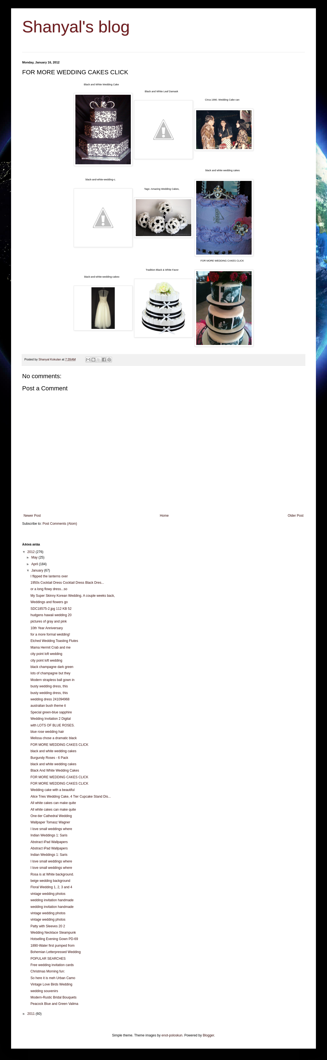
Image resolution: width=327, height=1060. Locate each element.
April (35, 564)
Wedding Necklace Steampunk (53, 932)
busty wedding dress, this (49, 686)
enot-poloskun (172, 1035)
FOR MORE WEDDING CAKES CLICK (59, 745)
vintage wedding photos (47, 894)
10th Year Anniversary (46, 628)
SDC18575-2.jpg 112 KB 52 (50, 609)
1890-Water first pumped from (52, 946)
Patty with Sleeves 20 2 (47, 926)
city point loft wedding (46, 654)
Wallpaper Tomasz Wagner (50, 822)
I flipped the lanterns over (49, 576)
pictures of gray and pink (48, 621)
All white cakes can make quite (53, 803)
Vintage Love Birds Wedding (51, 984)
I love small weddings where (51, 829)
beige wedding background (50, 881)
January (37, 570)
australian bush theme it (48, 706)
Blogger (208, 1035)
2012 (31, 552)
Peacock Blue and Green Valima (54, 1004)
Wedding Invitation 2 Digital (50, 719)
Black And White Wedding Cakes (54, 770)
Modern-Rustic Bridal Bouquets (53, 997)
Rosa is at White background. (52, 874)
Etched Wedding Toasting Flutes (54, 641)
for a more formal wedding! (50, 634)
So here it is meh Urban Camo (52, 978)
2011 (31, 1014)
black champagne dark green (51, 667)
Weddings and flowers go (49, 602)
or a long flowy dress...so (48, 589)
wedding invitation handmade (51, 900)
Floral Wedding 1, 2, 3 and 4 (51, 887)
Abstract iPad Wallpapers (49, 842)
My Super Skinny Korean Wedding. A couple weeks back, (72, 596)
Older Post (295, 516)
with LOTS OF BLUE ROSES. (52, 725)
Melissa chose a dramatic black (53, 738)
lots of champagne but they (50, 673)
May (35, 557)
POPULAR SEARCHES (48, 959)
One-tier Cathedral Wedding (51, 816)
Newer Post (32, 516)
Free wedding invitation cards (52, 965)
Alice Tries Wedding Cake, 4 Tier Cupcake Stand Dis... (70, 796)
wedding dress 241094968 (50, 699)
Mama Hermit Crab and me (50, 647)
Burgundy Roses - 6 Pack (49, 758)
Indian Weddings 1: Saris (48, 835)
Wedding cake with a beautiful (52, 790)
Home (164, 516)
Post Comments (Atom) (59, 524)
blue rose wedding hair (47, 732)
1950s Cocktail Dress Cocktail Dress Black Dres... (67, 583)
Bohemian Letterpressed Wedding (55, 952)
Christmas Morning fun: (47, 971)
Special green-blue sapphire (51, 712)
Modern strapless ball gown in (52, 680)
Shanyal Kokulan (50, 359)
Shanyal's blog (76, 26)
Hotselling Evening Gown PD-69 (54, 939)
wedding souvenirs (44, 991)
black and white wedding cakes (53, 751)
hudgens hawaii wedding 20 (50, 615)
